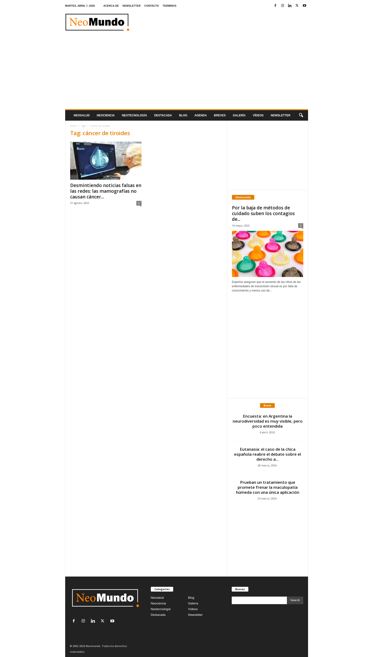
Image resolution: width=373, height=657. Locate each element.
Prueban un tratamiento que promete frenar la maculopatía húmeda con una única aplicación (267, 487)
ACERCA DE (111, 5)
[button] (301, 115)
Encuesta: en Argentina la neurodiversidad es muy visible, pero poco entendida (268, 421)
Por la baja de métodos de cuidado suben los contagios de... (263, 213)
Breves (220, 115)
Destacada (163, 115)
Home (73, 126)
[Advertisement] (186, 73)
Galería (239, 115)
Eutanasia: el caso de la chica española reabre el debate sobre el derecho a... (267, 454)
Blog (183, 115)
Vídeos (258, 115)
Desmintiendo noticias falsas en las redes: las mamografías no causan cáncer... (105, 191)
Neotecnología (161, 609)
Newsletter (195, 615)
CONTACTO (151, 5)
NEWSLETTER (132, 5)
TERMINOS (169, 5)
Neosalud (82, 115)
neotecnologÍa (134, 115)
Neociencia (106, 115)
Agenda (200, 115)
